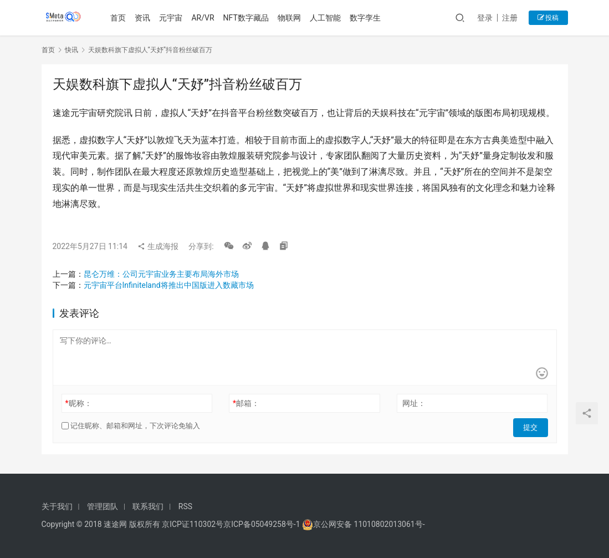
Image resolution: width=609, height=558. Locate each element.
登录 (485, 17)
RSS (185, 506)
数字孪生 (367, 17)
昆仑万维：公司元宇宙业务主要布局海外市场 (161, 274)
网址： (414, 403)
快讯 (71, 50)
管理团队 (102, 506)
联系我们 (147, 506)
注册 (510, 17)
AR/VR (204, 17)
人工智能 (327, 17)
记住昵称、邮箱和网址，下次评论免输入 (131, 426)
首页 (120, 17)
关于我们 (57, 506)
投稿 (548, 18)
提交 (532, 426)
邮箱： (246, 403)
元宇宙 (173, 17)
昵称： (78, 403)
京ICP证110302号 (192, 524)
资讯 (144, 17)
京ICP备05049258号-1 (262, 524)
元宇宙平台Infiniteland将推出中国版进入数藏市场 (169, 285)
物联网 (291, 17)
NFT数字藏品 (247, 17)
